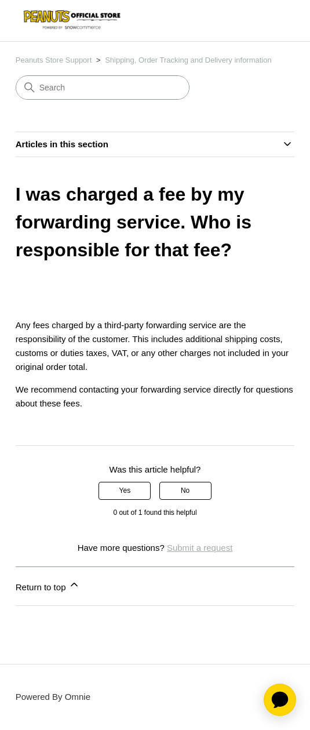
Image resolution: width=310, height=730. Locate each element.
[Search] (102, 87)
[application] (280, 700)
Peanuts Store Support (54, 60)
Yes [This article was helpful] (125, 490)
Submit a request (199, 548)
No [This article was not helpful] (185, 490)
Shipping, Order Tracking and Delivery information (188, 60)
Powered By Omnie (53, 697)
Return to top (48, 585)
